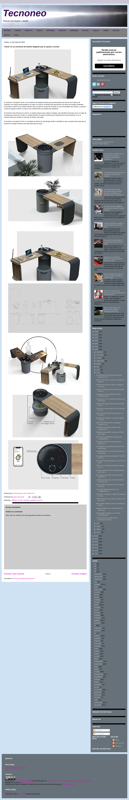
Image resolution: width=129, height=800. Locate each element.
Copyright (21, 794)
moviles (96, 651)
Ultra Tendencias (29, 493)
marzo (99, 526)
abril (98, 523)
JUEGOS (7, 35)
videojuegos (98, 702)
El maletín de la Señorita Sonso (103, 142)
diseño (20, 500)
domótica (26, 500)
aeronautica (98, 574)
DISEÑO (106, 30)
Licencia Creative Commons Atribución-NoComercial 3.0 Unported (69, 781)
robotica (97, 672)
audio (96, 587)
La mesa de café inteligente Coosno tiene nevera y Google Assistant (114, 208)
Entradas (98, 730)
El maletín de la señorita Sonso (15, 767)
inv (95, 633)
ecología (97, 613)
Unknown (118, 746)
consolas (97, 600)
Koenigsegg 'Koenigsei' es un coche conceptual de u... (108, 514)
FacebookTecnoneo (103, 80)
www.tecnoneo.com (28, 782)
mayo (98, 372)
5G (95, 566)
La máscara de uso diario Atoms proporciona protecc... (107, 519)
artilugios (14, 500)
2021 (96, 346)
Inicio (47, 574)
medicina (97, 641)
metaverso (97, 643)
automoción (98, 589)
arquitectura (98, 579)
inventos (39, 500)
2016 (96, 545)
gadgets (33, 500)
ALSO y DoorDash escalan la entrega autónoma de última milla (113, 225)
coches (96, 597)
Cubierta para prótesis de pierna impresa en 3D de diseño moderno (114, 174)
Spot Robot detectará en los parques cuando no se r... (108, 423)
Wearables (97, 705)
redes (96, 666)
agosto (99, 364)
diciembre (100, 352)
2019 (96, 536)
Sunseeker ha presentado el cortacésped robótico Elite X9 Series (113, 242)
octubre (99, 358)
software (97, 679)
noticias (96, 656)
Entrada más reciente (14, 574)
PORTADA (7, 30)
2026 (96, 332)
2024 (96, 337)
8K (95, 571)
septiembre (100, 361)
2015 (96, 548)
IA (95, 625)
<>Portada (8, 792)
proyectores (98, 664)
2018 (96, 539)
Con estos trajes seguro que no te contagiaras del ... (107, 490)
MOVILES (85, 30)
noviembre (100, 355)
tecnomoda (98, 690)
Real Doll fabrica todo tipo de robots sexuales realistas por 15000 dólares (113, 275)
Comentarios (99, 734)
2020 (96, 349)
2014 (96, 550)
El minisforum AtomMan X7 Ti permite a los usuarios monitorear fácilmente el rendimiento (114, 156)
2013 (96, 553)
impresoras (98, 628)
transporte (97, 695)
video (96, 700)
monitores (97, 646)
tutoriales (97, 697)
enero (98, 532)
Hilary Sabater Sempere (23, 781)
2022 (96, 343)
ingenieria (97, 630)
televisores (97, 692)
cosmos (96, 602)
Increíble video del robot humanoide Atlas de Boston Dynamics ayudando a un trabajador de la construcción (113, 192)
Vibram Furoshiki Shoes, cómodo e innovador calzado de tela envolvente (114, 292)
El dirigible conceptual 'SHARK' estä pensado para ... (108, 428)
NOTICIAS (116, 30)
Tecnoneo (24, 13)
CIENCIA (39, 30)
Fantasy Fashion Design (100, 144)
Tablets (96, 682)
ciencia (96, 594)
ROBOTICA (28, 30)
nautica (96, 654)
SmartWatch (98, 677)
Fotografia (97, 618)
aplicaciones (98, 576)
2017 (96, 542)
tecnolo (96, 687)
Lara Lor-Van (119, 743)
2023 (96, 340)
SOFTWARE (50, 30)
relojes (96, 669)
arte (95, 582)
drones (96, 610)
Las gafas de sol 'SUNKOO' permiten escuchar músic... (108, 395)
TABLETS (96, 30)
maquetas (97, 638)
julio (98, 367)
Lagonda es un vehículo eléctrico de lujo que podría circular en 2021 (113, 259)
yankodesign (17, 493)
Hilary (117, 740)
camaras (97, 592)
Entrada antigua (79, 574)
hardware (97, 623)
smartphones (98, 674)
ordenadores (98, 661)
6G (95, 569)
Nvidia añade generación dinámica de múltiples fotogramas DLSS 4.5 (112, 309)
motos (96, 648)
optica (96, 659)
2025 (96, 335)
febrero (99, 529)
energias (97, 615)
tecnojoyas (97, 684)
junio (98, 370)
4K (95, 564)
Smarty (16, 35)
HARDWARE (74, 30)
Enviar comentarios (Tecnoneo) (24, 578)
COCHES (18, 30)
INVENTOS (62, 30)
